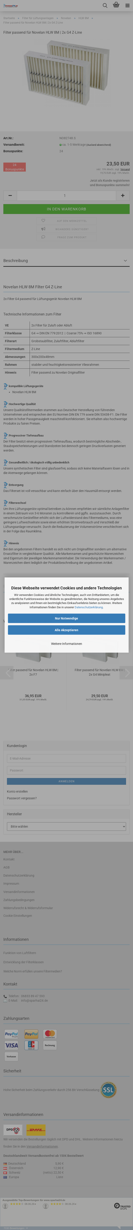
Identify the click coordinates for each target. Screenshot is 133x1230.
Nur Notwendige (66, 618)
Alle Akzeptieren (66, 630)
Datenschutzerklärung (89, 607)
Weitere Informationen (66, 643)
